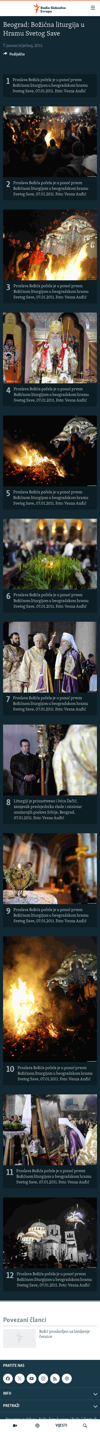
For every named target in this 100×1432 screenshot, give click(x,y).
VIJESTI (61, 1426)
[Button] (14, 55)
